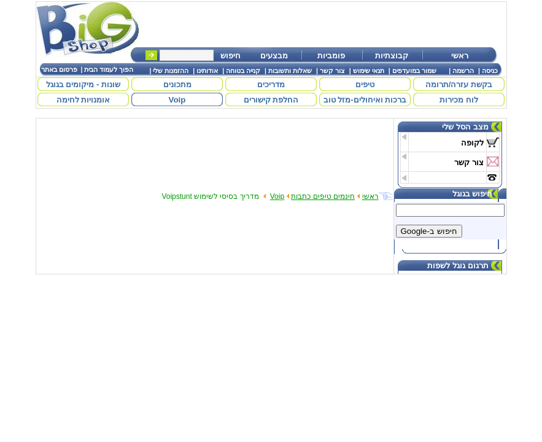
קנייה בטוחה (243, 70)
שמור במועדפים (414, 70)
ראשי (459, 55)
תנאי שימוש (368, 70)
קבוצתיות (391, 55)
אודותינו (207, 70)
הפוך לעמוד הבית (108, 69)
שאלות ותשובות (290, 70)
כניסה (490, 70)
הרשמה (463, 70)
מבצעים (274, 55)
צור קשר (332, 70)
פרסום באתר (59, 69)
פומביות (331, 55)
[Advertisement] (329, 24)
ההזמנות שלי (170, 70)
